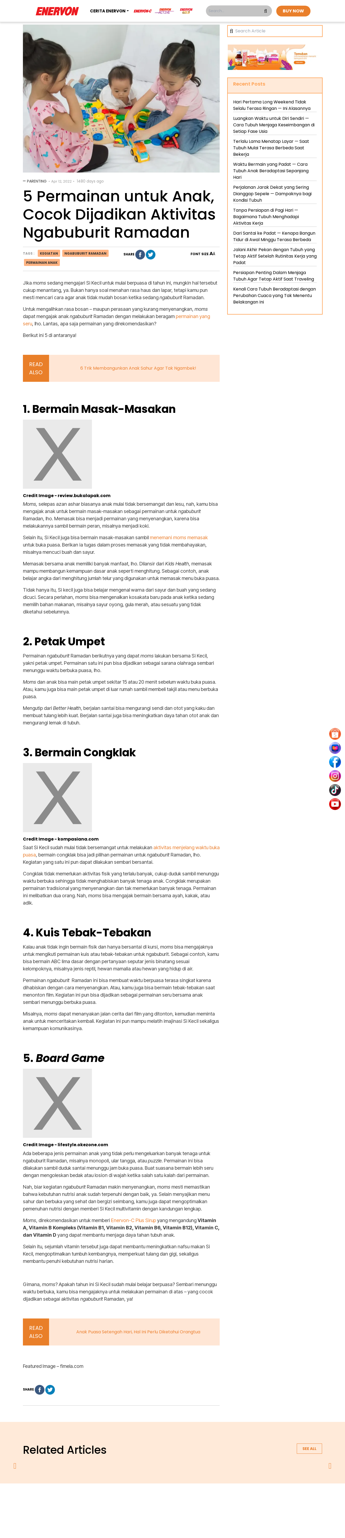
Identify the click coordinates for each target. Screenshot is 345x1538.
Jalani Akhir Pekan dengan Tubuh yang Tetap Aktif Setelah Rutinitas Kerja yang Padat (275, 256)
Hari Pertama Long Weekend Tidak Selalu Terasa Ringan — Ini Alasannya (271, 105)
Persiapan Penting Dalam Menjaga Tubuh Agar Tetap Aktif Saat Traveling (273, 275)
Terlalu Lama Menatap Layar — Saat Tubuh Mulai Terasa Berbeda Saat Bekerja (271, 147)
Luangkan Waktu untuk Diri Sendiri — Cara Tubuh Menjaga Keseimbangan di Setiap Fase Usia (274, 124)
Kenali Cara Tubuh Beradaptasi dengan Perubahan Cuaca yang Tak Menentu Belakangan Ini (274, 295)
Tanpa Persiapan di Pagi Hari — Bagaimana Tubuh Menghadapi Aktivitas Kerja (266, 216)
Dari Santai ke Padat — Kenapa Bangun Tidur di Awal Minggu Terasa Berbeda (274, 236)
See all (309, 1448)
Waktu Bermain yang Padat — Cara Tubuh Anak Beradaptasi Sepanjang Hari (271, 170)
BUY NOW (293, 11)
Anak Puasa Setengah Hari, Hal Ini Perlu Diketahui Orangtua (138, 1332)
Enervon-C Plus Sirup (133, 1220)
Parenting (37, 181)
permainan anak (42, 262)
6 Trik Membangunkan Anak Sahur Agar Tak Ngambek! (138, 368)
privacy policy (139, 1497)
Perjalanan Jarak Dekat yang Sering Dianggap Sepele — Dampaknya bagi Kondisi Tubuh (272, 193)
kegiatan (49, 253)
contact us (214, 1497)
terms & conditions (178, 1497)
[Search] (276, 31)
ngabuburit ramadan (85, 253)
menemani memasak (179, 537)
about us (109, 1497)
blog (239, 1497)
